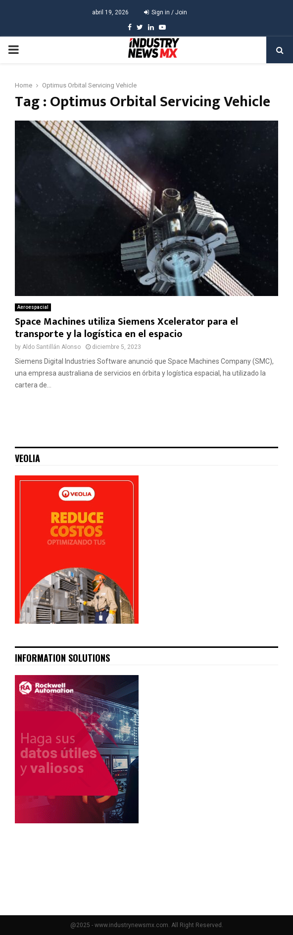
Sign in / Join (165, 12)
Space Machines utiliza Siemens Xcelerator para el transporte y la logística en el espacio (126, 327)
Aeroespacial (33, 307)
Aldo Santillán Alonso (51, 346)
